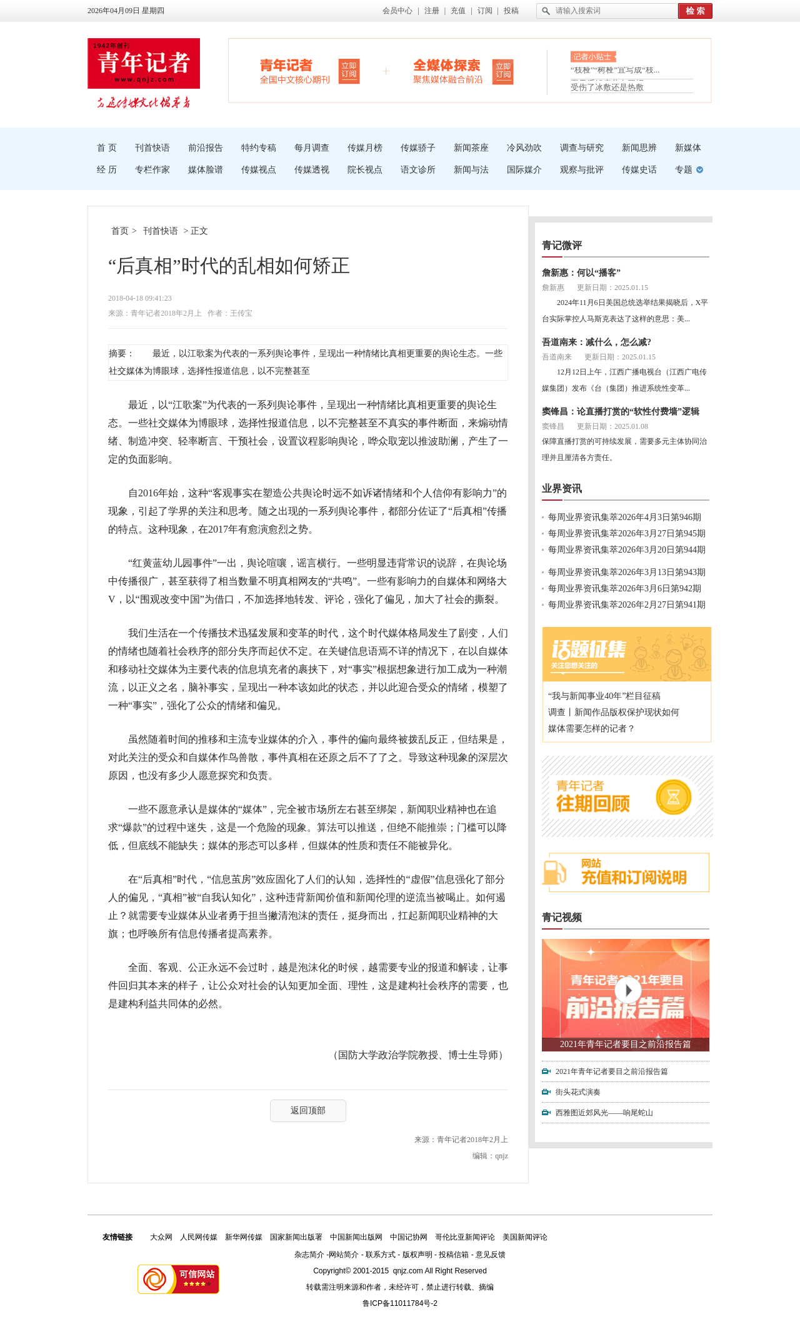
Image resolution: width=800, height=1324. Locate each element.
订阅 (485, 10)
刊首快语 (152, 148)
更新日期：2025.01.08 (612, 426)
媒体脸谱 (205, 169)
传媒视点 (258, 169)
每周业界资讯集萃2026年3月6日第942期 (624, 588)
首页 (120, 231)
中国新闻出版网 (356, 1237)
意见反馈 (491, 1254)
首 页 (107, 148)
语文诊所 (418, 169)
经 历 (107, 169)
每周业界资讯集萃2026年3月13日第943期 (627, 572)
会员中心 (397, 10)
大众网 (161, 1237)
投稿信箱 (454, 1254)
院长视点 (365, 169)
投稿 (511, 10)
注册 (431, 10)
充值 (458, 10)
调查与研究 (582, 148)
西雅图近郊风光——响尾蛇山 (604, 1112)
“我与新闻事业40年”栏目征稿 (604, 696)
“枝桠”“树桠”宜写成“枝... (615, 72)
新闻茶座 (471, 148)
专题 (683, 169)
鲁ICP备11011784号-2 (400, 1303)
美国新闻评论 (525, 1237)
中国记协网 (409, 1237)
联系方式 (381, 1254)
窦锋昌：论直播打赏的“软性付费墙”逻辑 (620, 411)
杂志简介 (309, 1254)
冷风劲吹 (524, 148)
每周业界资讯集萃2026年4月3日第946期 (624, 517)
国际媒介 (524, 169)
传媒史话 (639, 169)
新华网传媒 (243, 1237)
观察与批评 (582, 169)
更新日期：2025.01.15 (612, 287)
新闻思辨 (639, 148)
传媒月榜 (365, 148)
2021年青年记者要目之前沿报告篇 (625, 1044)
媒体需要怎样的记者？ (592, 728)
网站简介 (344, 1254)
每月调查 (311, 148)
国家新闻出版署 (296, 1237)
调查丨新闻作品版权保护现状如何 (613, 712)
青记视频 (562, 917)
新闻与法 (471, 169)
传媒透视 (311, 169)
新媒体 (688, 148)
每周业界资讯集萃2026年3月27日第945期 (627, 533)
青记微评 (562, 245)
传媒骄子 (418, 148)
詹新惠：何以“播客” (581, 273)
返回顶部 (308, 1110)
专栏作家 (152, 169)
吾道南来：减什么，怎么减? (596, 342)
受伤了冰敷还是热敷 (607, 87)
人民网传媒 (199, 1237)
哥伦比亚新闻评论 (465, 1237)
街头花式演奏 (578, 1092)
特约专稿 (258, 148)
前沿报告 (205, 148)
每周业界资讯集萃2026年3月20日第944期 (627, 549)
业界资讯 (562, 488)
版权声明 (417, 1254)
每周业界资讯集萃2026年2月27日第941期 (627, 604)
